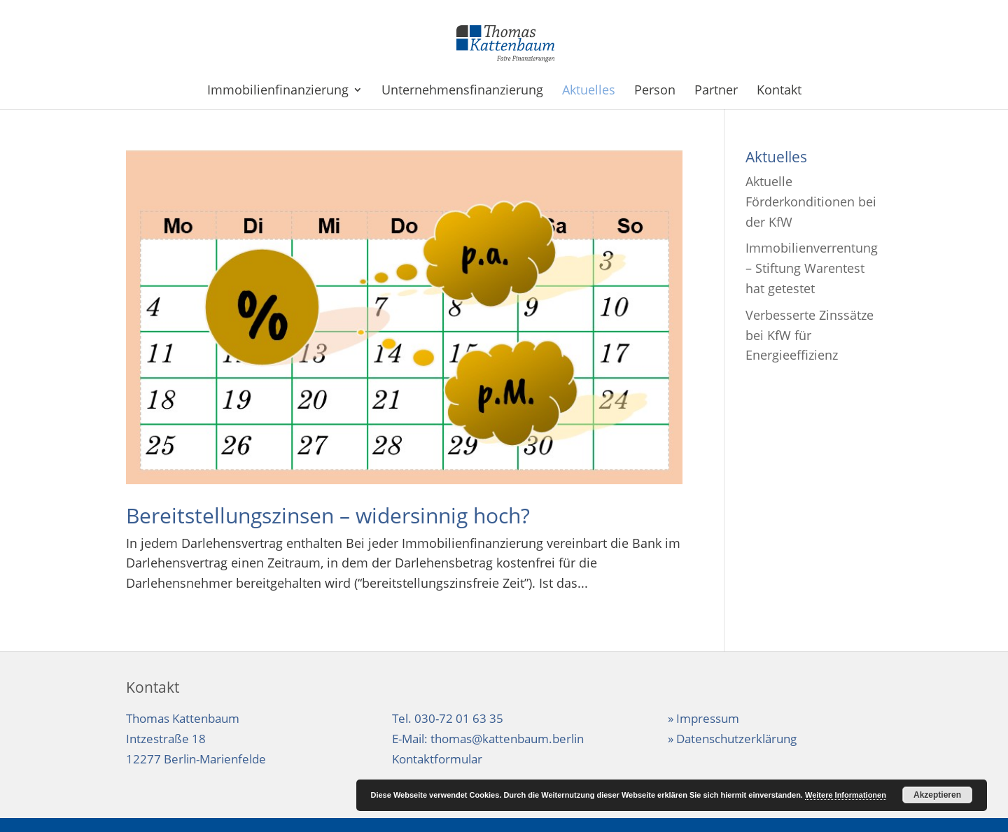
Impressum (707, 718)
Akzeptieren (937, 795)
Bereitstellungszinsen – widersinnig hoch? (328, 515)
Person (655, 91)
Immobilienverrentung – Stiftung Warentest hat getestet (812, 268)
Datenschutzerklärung (736, 739)
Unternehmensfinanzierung (462, 91)
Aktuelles (588, 91)
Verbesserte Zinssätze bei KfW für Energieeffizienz (810, 335)
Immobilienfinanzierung (278, 91)
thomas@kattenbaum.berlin (507, 739)
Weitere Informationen (845, 795)
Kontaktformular (437, 759)
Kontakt (779, 91)
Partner (716, 91)
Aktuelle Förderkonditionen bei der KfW (811, 201)
